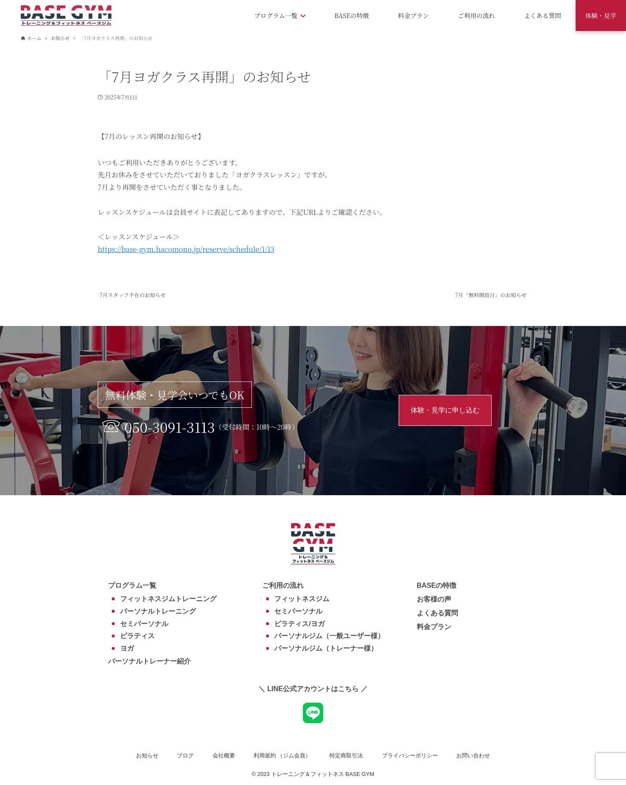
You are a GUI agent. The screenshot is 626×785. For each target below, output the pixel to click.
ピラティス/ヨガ (299, 623)
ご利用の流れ (283, 585)
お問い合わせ (473, 755)
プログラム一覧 (132, 585)
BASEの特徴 (436, 585)
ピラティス (137, 635)
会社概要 (224, 755)
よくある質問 (437, 613)
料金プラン (434, 626)
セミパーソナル (144, 623)
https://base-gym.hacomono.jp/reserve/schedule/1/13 (186, 249)
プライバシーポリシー (410, 755)
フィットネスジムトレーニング (168, 598)
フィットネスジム (301, 598)
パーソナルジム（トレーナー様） (326, 648)
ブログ (185, 755)
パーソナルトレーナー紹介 (149, 661)
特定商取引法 (346, 755)
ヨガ (127, 648)
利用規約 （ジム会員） (282, 755)
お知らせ (147, 755)
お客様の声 (434, 599)
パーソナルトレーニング (158, 611)
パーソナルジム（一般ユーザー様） (329, 635)
